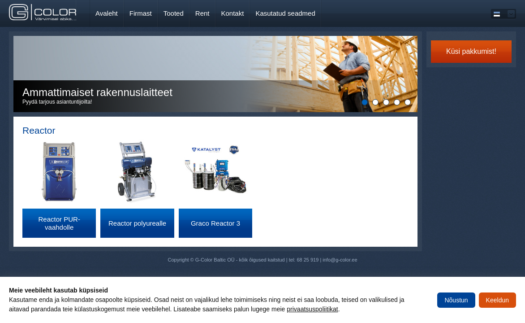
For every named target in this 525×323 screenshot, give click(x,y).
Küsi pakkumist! (471, 51)
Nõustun (456, 300)
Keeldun (497, 300)
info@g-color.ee (340, 259)
